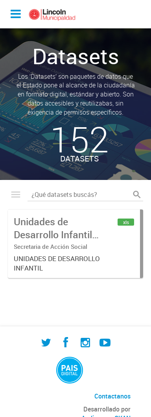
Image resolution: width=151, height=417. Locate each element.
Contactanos (112, 396)
